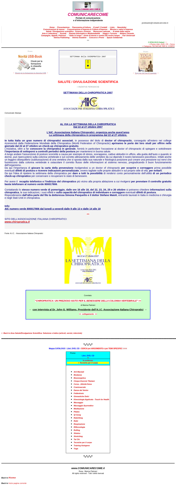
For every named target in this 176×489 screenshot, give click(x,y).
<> (88, 40)
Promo (72, 353)
